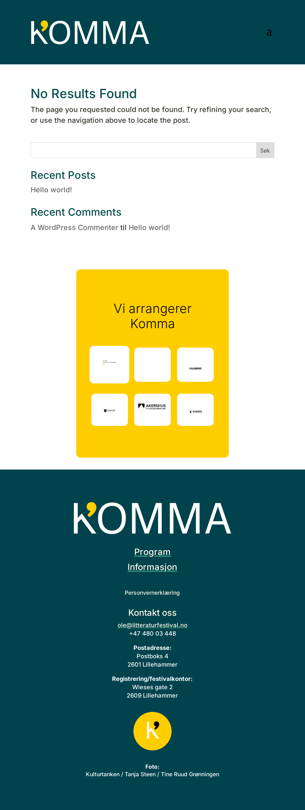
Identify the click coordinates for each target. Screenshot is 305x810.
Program (152, 552)
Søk (265, 150)
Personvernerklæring (152, 592)
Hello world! (51, 190)
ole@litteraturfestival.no (152, 625)
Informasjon (152, 567)
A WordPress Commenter (74, 227)
